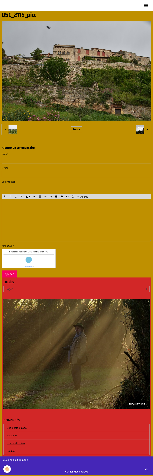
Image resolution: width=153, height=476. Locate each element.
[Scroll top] (146, 469)
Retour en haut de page (15, 459)
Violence (12, 435)
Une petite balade (17, 427)
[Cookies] (7, 469)
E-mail (5, 167)
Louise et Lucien (16, 443)
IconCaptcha (28, 266)
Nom (4, 154)
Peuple (11, 450)
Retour (76, 129)
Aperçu (82, 196)
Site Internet (8, 181)
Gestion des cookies (76, 471)
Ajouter (9, 274)
